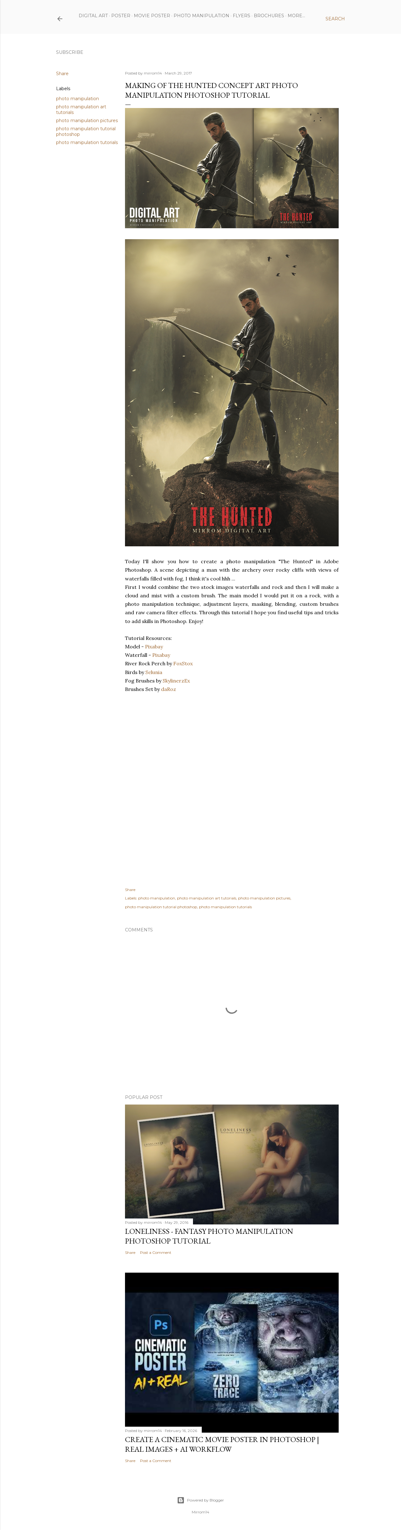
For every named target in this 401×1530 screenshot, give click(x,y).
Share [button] (62, 73)
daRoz (168, 689)
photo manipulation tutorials (87, 142)
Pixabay (154, 646)
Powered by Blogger (200, 1500)
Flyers (241, 15)
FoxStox (183, 663)
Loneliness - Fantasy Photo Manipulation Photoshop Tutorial (209, 1236)
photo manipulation (77, 98)
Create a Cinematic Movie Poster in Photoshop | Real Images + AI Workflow (222, 1444)
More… (296, 15)
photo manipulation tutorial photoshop (161, 906)
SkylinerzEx (176, 680)
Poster (120, 15)
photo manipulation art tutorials (206, 898)
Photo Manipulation (201, 15)
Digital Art (93, 15)
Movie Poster (152, 15)
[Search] (335, 18)
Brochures (269, 15)
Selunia (153, 672)
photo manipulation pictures (87, 120)
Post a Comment (155, 1252)
